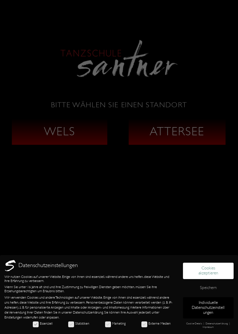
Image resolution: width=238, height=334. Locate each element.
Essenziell (42, 323)
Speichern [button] (208, 287)
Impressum (208, 327)
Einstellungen (13, 317)
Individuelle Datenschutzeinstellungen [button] (208, 307)
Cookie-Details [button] (194, 323)
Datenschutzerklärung (88, 312)
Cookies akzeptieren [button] (208, 271)
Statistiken (78, 323)
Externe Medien (156, 323)
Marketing (115, 323)
